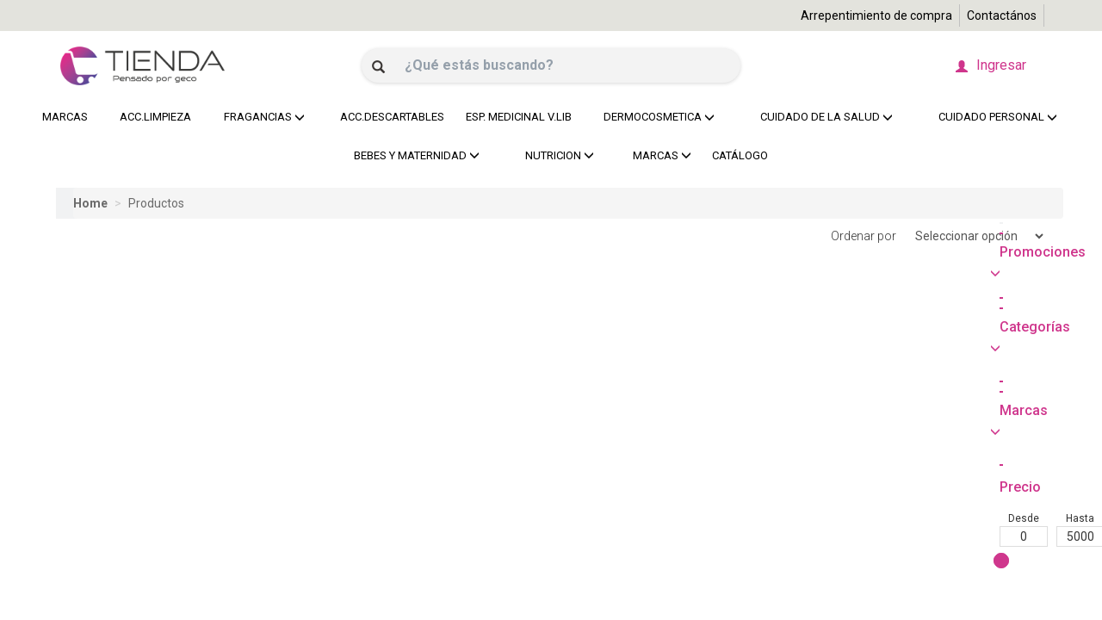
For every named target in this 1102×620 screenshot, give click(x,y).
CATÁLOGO (740, 155)
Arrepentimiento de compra (876, 15)
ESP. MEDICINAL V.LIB (514, 116)
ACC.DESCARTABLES (388, 116)
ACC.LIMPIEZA (153, 116)
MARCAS (65, 116)
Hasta (137, 369)
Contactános (1002, 15)
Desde (80, 369)
